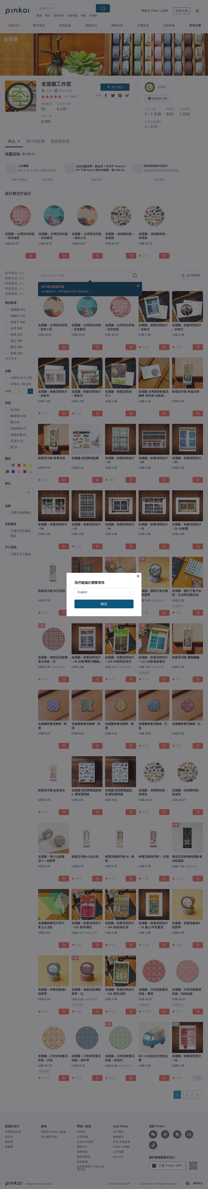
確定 (104, 604)
